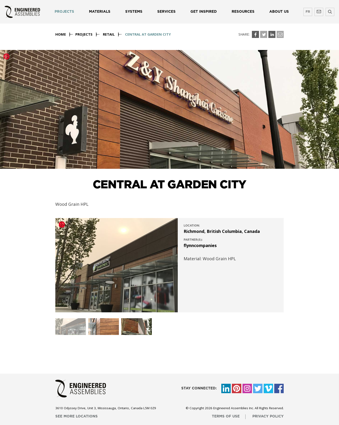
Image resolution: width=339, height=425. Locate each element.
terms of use (226, 416)
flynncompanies (200, 245)
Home (60, 34)
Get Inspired (203, 11)
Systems (133, 11)
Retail (109, 34)
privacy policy (268, 416)
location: (192, 225)
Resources (243, 11)
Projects (64, 11)
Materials (99, 11)
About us (279, 11)
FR (308, 11)
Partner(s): (193, 239)
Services (166, 11)
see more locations (76, 416)
